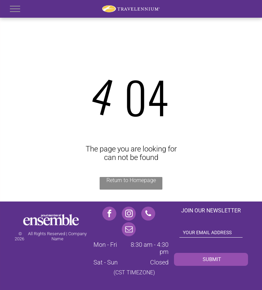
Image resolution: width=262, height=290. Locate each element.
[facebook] (109, 214)
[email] (129, 230)
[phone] (148, 214)
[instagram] (129, 214)
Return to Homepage (131, 180)
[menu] (15, 9)
